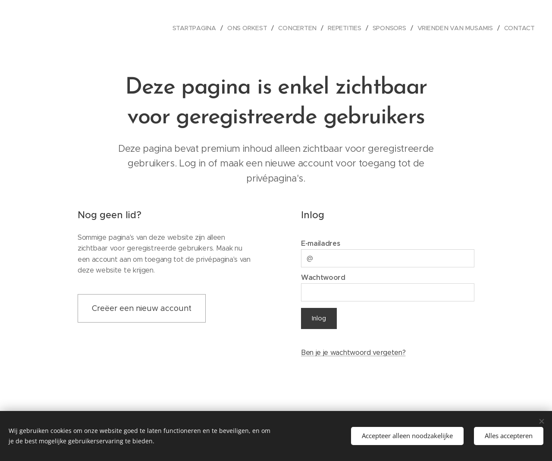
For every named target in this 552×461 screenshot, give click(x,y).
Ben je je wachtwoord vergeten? (353, 352)
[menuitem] (198, 28)
